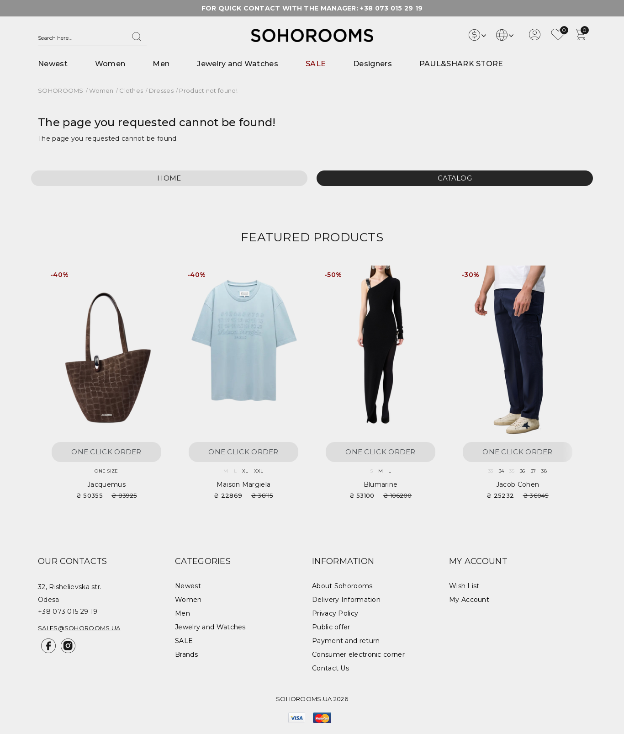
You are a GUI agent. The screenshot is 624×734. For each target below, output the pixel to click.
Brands (186, 654)
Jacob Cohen (517, 484)
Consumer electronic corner (358, 654)
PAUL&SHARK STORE (461, 63)
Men (161, 63)
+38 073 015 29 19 (391, 8)
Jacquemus (106, 484)
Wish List (464, 586)
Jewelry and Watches (237, 63)
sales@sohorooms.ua (79, 628)
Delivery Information (346, 600)
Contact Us (330, 668)
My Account (469, 600)
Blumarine (381, 484)
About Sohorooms (342, 586)
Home (169, 178)
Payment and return (346, 641)
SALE (316, 63)
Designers (372, 63)
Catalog (455, 178)
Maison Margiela (244, 484)
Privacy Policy (335, 613)
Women (110, 63)
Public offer (331, 627)
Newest (53, 63)
